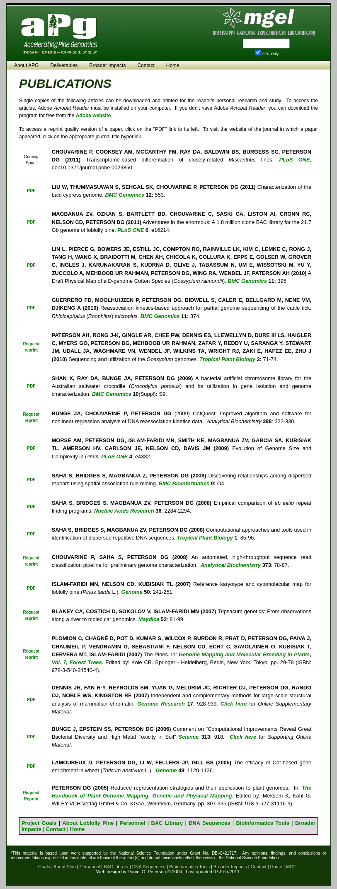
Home (172, 65)
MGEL (292, 866)
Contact (145, 65)
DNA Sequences (209, 823)
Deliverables (64, 65)
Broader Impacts (107, 65)
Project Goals (39, 823)
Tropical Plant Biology (205, 538)
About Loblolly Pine (88, 823)
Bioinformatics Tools (262, 823)
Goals (44, 866)
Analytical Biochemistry (231, 565)
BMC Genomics (124, 195)
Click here (243, 737)
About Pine (64, 866)
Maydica (149, 619)
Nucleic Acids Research (124, 511)
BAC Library (167, 823)
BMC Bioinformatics (184, 483)
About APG (26, 65)
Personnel (132, 823)
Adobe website (93, 115)
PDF (31, 190)
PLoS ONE (294, 160)
